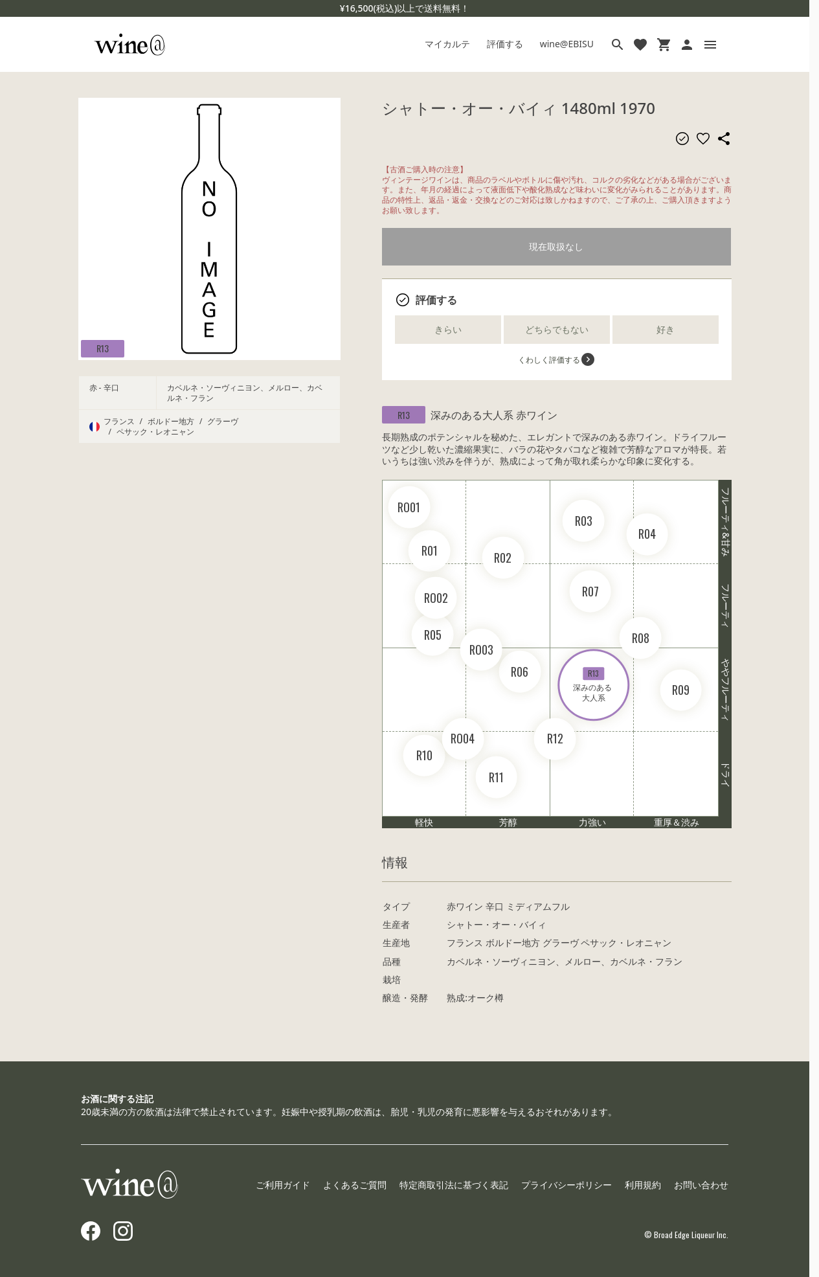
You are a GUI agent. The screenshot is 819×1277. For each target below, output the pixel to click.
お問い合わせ (701, 1185)
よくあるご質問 (355, 1185)
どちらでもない (557, 329)
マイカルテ (447, 44)
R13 (102, 348)
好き (665, 329)
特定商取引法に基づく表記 (453, 1185)
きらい (448, 329)
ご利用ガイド (283, 1185)
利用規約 (643, 1185)
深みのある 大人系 (593, 685)
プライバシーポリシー (566, 1185)
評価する (505, 44)
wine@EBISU (567, 44)
